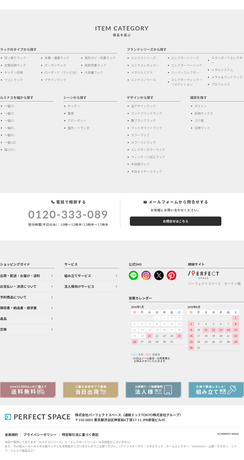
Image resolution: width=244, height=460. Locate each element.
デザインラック (55, 80)
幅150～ (10, 150)
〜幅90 (9, 135)
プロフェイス (220, 84)
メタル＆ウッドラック (226, 77)
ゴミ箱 (199, 120)
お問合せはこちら (175, 221)
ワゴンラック (13, 80)
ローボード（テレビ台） (61, 72)
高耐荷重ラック (95, 65)
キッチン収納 (13, 72)
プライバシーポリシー (40, 435)
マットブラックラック (146, 113)
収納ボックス (203, 113)
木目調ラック (140, 164)
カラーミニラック (143, 142)
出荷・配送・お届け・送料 (20, 276)
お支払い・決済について (18, 286)
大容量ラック (94, 72)
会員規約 (11, 435)
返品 (3, 319)
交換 (3, 329)
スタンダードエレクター (226, 60)
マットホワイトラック (146, 128)
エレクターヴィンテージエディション (186, 82)
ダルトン (200, 106)
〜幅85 (9, 128)
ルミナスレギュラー (145, 65)
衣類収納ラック (15, 65)
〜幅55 (9, 113)
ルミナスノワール (143, 80)
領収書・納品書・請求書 (18, 308)
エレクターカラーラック (148, 150)
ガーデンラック (55, 65)
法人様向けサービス (79, 286)
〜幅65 (9, 120)
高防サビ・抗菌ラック (100, 58)
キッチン (74, 106)
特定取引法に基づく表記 (80, 435)
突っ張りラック (15, 58)
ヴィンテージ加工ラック (148, 157)
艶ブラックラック (143, 120)
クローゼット (77, 120)
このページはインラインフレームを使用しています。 (186, 334)
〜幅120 (10, 142)
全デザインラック (143, 106)
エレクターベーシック (186, 65)
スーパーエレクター (185, 72)
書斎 (71, 113)
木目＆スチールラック (146, 171)
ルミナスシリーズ (143, 58)
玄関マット (202, 128)
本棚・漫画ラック (57, 58)
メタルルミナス (142, 72)
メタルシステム (222, 70)
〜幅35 (9, 106)
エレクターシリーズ (185, 58)
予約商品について (13, 297)
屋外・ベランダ (78, 128)
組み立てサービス (77, 276)
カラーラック (140, 135)
